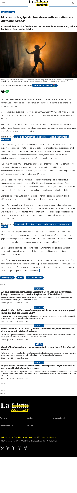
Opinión (29, 426)
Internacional (59, 418)
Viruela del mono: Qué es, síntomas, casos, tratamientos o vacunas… (35, 138)
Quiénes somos (7, 437)
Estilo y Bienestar (8, 12)
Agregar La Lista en (45, 85)
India (20, 278)
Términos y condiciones (47, 437)
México (39, 344)
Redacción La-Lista (21, 303)
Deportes (39, 289)
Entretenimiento (7, 426)
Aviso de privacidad (30, 437)
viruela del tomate (35, 278)
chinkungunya (7, 278)
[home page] (38, 407)
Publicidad (18, 437)
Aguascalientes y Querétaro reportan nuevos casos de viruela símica (36, 225)
